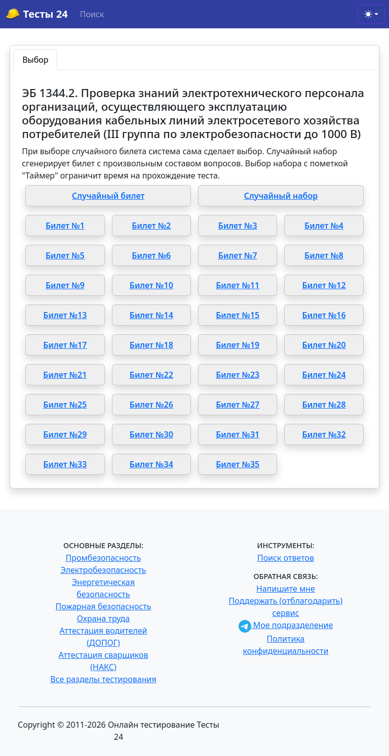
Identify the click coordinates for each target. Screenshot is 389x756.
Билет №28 (324, 404)
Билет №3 (237, 225)
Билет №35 (237, 464)
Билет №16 (324, 315)
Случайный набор (281, 195)
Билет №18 (151, 344)
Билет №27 (237, 404)
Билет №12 (324, 285)
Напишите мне (285, 588)
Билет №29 (65, 434)
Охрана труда (103, 618)
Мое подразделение (286, 625)
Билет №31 (237, 434)
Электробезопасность (103, 569)
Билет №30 (151, 434)
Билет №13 (65, 315)
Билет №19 (237, 344)
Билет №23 (237, 374)
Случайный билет (108, 195)
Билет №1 (65, 225)
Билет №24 (324, 374)
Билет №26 (151, 404)
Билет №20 (324, 344)
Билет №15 (237, 315)
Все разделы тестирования (103, 679)
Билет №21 (65, 374)
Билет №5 (65, 255)
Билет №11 (237, 285)
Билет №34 (151, 464)
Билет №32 (324, 434)
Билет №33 (65, 464)
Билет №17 (65, 344)
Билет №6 (151, 255)
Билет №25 (65, 404)
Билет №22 (151, 374)
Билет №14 (151, 315)
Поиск (92, 14)
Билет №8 (323, 255)
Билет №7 (237, 255)
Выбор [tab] (35, 59)
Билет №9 (65, 285)
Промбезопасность (103, 557)
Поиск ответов (285, 557)
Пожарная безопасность (103, 606)
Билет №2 (151, 225)
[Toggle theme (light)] (371, 14)
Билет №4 (323, 225)
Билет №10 (151, 285)
